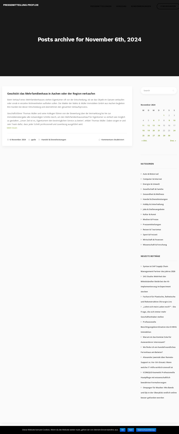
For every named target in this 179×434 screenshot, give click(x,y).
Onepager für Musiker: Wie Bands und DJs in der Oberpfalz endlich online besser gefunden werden (159, 392)
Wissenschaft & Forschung (155, 244)
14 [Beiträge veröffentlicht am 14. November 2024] (159, 125)
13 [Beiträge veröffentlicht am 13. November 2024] (154, 125)
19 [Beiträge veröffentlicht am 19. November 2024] (149, 130)
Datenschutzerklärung (146, 430)
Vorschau (118, 7)
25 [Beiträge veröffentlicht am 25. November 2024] (143, 135)
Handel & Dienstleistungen (53, 139)
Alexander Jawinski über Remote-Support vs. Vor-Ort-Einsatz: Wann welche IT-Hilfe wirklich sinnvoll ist (157, 362)
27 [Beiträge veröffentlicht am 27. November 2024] (154, 135)
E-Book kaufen (165, 7)
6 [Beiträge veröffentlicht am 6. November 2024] (153, 120)
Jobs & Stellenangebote (153, 209)
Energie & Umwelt (151, 184)
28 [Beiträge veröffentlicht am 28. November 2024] (159, 135)
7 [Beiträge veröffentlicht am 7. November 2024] (158, 120)
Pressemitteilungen (98, 7)
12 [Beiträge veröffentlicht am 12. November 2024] (149, 125)
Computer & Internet (152, 179)
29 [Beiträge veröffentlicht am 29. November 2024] (164, 135)
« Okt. (144, 140)
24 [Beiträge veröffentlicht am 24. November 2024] (174, 130)
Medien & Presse (150, 219)
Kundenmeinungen (138, 7)
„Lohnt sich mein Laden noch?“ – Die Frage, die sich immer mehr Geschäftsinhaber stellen (158, 311)
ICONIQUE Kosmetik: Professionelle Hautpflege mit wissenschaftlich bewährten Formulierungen (158, 377)
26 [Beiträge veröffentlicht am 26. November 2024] (149, 135)
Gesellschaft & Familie (153, 189)
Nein (131, 430)
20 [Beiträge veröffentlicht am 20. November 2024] (154, 130)
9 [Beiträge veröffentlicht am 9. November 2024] (169, 120)
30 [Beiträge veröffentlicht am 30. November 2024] (169, 135)
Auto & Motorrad (151, 174)
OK (122, 430)
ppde (33, 139)
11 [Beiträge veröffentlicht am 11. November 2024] (143, 125)
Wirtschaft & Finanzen (153, 239)
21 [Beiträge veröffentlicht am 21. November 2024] (159, 130)
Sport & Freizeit (150, 234)
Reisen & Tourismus (152, 229)
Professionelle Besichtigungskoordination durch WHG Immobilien (159, 327)
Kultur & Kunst (149, 214)
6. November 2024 (18, 139)
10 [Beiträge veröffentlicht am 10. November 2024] (174, 120)
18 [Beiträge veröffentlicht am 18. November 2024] (143, 130)
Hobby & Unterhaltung (153, 204)
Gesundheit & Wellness (153, 194)
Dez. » (173, 140)
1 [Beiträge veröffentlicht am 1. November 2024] (163, 115)
